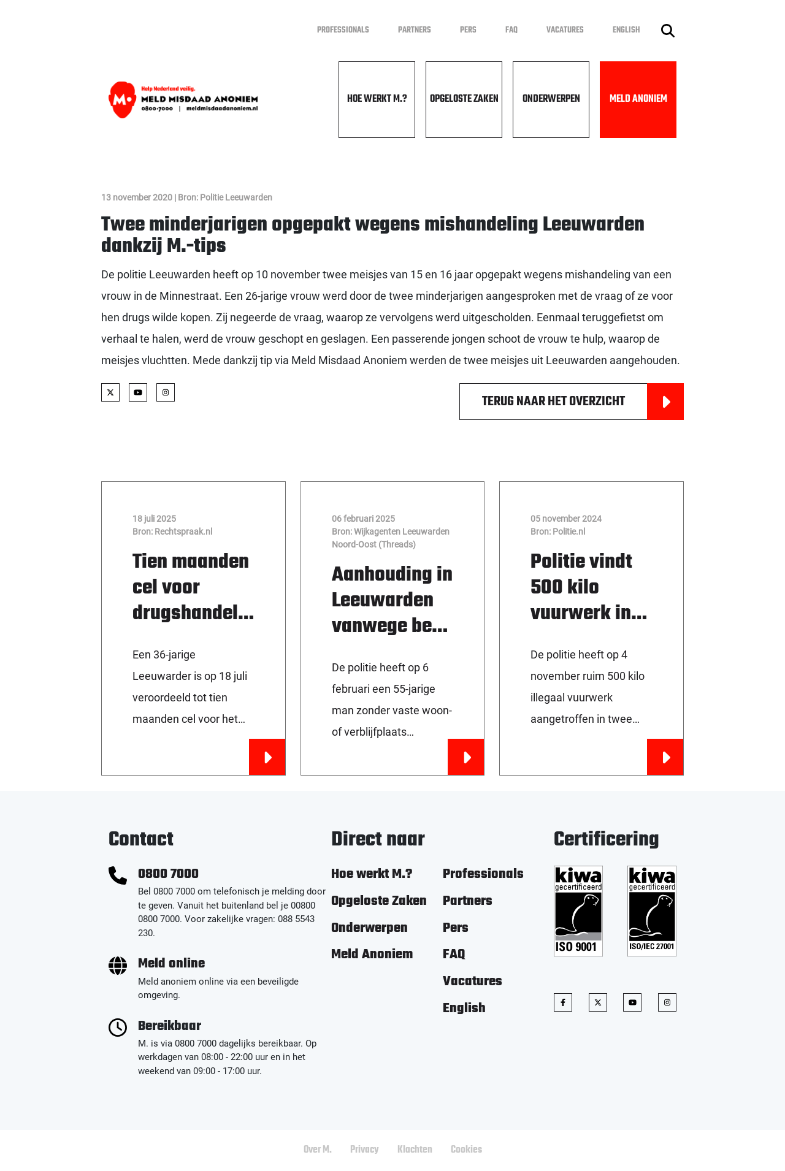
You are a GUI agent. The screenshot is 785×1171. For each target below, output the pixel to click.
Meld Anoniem (638, 99)
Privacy (364, 1150)
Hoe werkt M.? (377, 99)
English (626, 30)
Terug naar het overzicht (583, 401)
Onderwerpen (551, 99)
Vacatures (565, 30)
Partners (414, 30)
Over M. (318, 1150)
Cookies (466, 1150)
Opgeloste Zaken (464, 99)
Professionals (343, 30)
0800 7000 (168, 874)
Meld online (171, 964)
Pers (468, 30)
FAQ (511, 30)
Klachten (414, 1150)
